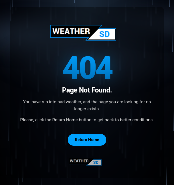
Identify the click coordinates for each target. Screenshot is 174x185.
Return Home (87, 139)
